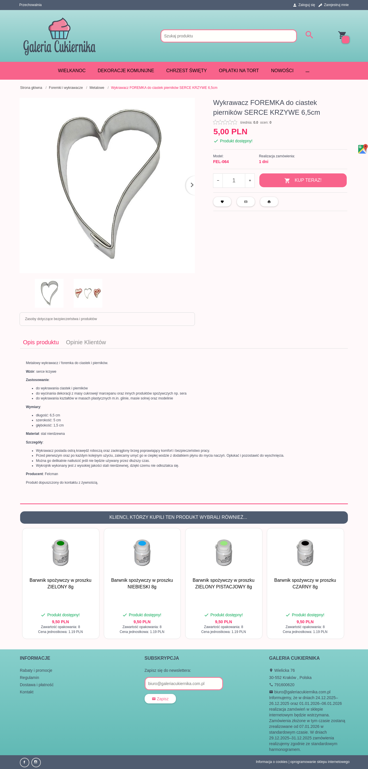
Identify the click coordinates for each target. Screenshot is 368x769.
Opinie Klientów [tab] (86, 342)
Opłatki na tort (239, 70)
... (307, 70)
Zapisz (160, 699)
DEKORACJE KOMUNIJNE (126, 70)
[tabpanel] (184, 426)
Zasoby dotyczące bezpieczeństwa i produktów (61, 319)
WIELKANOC (72, 70)
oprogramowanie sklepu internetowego (320, 762)
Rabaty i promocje (36, 670)
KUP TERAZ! (303, 181)
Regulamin (29, 677)
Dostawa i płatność (37, 684)
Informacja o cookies (272, 762)
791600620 (281, 684)
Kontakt (26, 692)
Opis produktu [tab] (41, 342)
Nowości (282, 70)
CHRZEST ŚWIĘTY (186, 70)
